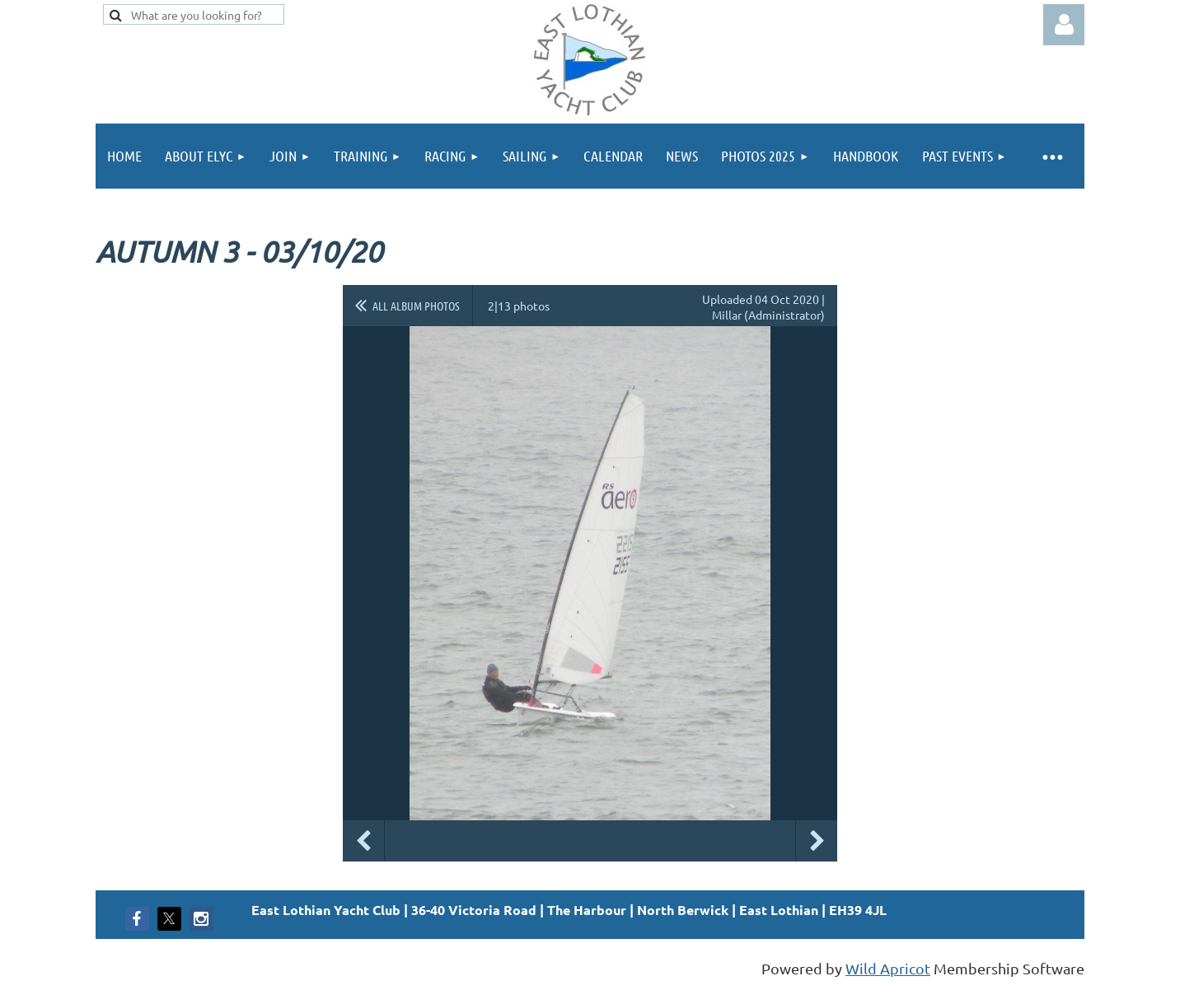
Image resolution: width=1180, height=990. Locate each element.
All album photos (416, 305)
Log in (1063, 24)
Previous (363, 841)
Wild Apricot (887, 968)
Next (816, 841)
